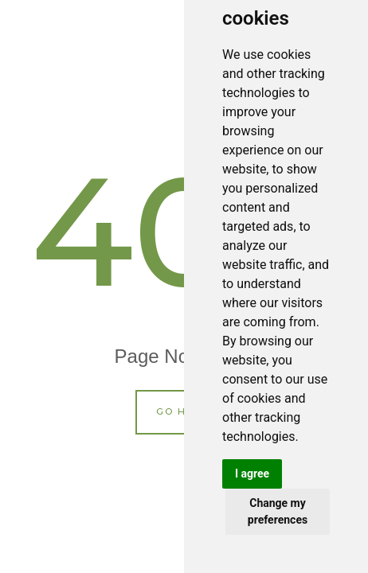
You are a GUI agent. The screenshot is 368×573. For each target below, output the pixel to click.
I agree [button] (252, 473)
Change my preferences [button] (277, 511)
